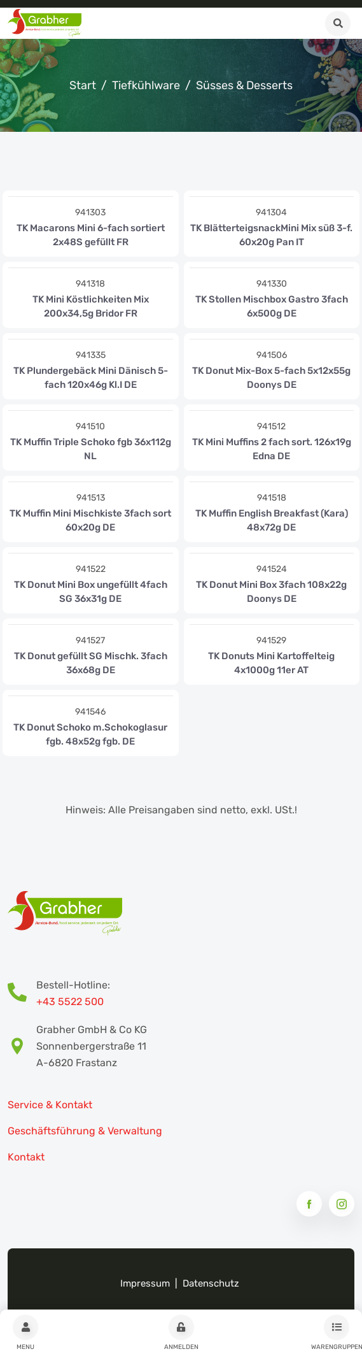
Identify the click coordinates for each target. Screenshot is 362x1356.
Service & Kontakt (50, 1105)
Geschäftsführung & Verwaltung (85, 1131)
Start (82, 85)
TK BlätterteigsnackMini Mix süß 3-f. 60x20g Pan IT (271, 235)
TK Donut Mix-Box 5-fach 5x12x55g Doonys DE (271, 377)
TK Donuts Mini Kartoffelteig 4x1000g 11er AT (271, 663)
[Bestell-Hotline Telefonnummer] (22, 993)
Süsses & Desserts (244, 85)
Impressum (145, 1283)
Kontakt (26, 1157)
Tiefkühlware (146, 85)
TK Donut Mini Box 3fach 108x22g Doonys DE (271, 591)
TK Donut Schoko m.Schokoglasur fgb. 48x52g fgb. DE (90, 734)
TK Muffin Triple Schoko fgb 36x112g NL (90, 449)
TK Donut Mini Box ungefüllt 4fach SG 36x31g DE (90, 591)
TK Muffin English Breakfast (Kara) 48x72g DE (271, 520)
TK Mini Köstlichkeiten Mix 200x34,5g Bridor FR (90, 306)
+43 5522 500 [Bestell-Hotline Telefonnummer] (70, 1002)
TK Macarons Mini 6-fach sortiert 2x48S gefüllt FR (91, 235)
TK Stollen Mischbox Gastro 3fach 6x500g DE (271, 306)
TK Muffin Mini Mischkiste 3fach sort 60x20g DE (90, 520)
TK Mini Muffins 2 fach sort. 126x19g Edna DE (271, 449)
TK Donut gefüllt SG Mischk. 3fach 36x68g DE (90, 663)
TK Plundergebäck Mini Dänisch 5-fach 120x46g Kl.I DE (90, 377)
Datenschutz (211, 1283)
